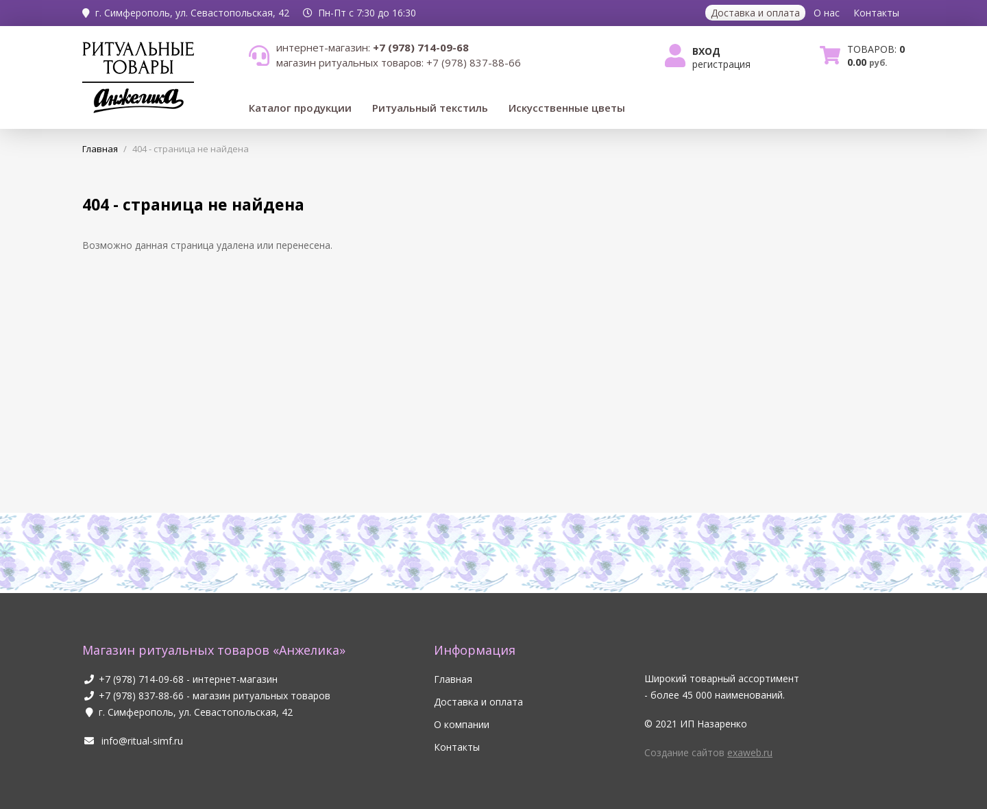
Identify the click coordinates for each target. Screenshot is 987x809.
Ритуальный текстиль (430, 107)
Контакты (876, 12)
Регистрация (721, 64)
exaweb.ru (749, 752)
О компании (461, 724)
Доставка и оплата (755, 12)
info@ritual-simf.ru (132, 740)
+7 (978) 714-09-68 (141, 679)
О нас (827, 12)
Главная (453, 679)
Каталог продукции (300, 107)
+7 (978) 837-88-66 (141, 695)
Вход (706, 51)
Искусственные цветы (567, 107)
